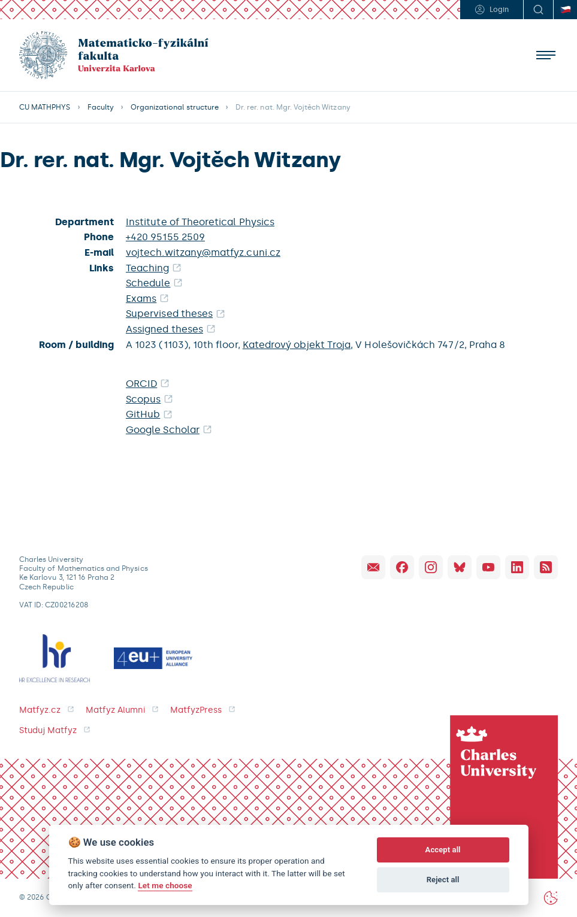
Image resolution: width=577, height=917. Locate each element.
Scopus (143, 399)
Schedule (148, 283)
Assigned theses (164, 329)
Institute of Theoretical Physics (200, 222)
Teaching (148, 268)
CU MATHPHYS (45, 107)
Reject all (443, 879)
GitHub (143, 414)
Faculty (100, 107)
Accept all (443, 849)
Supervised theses (169, 313)
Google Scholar (163, 429)
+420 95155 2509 (165, 237)
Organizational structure (175, 107)
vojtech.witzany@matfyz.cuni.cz (203, 252)
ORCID (141, 383)
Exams (141, 298)
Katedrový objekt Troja (297, 344)
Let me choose (165, 885)
